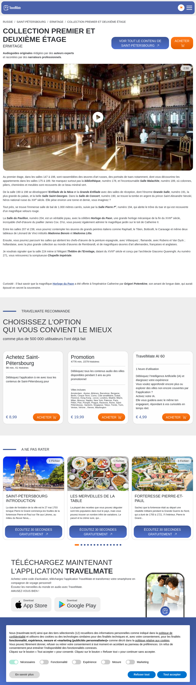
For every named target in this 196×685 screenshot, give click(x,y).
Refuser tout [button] (141, 674)
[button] (77, 545)
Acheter (182, 43)
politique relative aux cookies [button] (152, 640)
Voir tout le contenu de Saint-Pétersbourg (140, 43)
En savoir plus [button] (24, 674)
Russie (8, 21)
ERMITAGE (56, 21)
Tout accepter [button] (172, 674)
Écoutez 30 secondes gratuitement (33, 532)
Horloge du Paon (63, 283)
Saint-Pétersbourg (31, 21)
